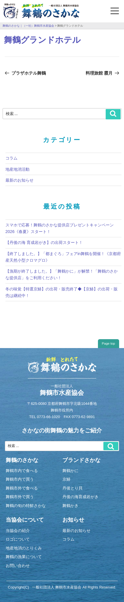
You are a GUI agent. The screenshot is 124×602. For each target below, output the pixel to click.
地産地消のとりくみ (24, 548)
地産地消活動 (17, 169)
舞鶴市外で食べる (22, 488)
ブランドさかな (81, 460)
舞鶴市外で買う (20, 496)
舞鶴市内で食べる (22, 470)
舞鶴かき (70, 505)
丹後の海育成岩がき (80, 496)
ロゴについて (18, 539)
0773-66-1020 (48, 417)
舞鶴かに (70, 470)
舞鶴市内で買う (20, 479)
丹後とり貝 (72, 488)
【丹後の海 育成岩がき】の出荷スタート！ (44, 242)
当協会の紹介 (18, 530)
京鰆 (66, 479)
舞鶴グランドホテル (42, 39)
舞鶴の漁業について (24, 556)
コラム (11, 158)
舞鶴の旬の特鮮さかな (26, 505)
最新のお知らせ (19, 180)
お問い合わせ (18, 565)
